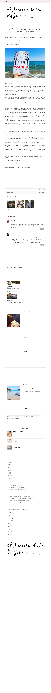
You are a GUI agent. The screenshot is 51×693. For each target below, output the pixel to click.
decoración (24, 412)
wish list (8, 416)
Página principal (10, 339)
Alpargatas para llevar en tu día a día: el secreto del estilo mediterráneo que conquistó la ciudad (27, 446)
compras (33, 412)
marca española (17, 412)
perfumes (24, 414)
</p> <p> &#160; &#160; (8, 179)
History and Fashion (10, 414)
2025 (9, 464)
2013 (9, 529)
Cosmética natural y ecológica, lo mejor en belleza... (18, 509)
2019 (9, 473)
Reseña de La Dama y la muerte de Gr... (20, 210)
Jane (25, 34)
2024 (9, 465)
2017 (9, 523)
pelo (20, 416)
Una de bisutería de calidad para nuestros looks (18, 494)
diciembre (11, 476)
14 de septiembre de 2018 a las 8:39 (17, 222)
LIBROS (25, 26)
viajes (24, 416)
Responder (41, 245)
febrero (10, 520)
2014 (9, 528)
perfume (29, 414)
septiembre (11, 481)
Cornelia (11, 83)
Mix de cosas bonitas (29, 416)
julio (10, 512)
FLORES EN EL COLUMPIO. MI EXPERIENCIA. (17, 489)
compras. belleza (19, 414)
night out (36, 416)
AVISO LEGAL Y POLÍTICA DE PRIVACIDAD (15, 342)
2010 (9, 534)
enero (10, 521)
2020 (9, 472)
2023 (9, 467)
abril (10, 517)
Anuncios (39, 414)
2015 (9, 526)
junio (10, 514)
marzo (10, 518)
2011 (9, 532)
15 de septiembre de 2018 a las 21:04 (17, 235)
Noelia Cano (14, 220)
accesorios (38, 412)
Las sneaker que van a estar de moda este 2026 (22, 440)
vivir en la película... (15, 418)
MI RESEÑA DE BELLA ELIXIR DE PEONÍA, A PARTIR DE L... (20, 498)
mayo (10, 515)
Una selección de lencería (18, 431)
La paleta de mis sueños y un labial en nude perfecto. (19, 502)
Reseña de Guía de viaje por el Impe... (28, 210)
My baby (28, 412)
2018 (9, 475)
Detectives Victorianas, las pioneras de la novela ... (18, 483)
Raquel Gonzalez (15, 234)
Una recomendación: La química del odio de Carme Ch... (19, 504)
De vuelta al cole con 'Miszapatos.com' (16, 507)
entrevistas (34, 414)
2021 (9, 470)
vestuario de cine (10, 412)
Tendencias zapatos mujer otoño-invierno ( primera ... (19, 491)
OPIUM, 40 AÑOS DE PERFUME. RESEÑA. (17, 487)
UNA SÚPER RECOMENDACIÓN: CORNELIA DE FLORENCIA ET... (21, 496)
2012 (9, 531)
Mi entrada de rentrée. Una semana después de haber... (19, 500)
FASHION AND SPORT (15, 416)
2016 (9, 525)
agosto (10, 510)
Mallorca (9, 418)
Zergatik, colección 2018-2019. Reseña (16, 485)
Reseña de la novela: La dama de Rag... (10, 210)
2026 (9, 462)
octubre (10, 480)
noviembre (11, 478)
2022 (9, 469)
